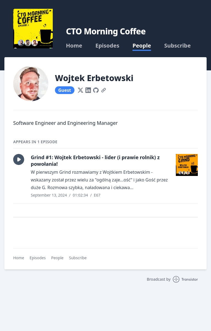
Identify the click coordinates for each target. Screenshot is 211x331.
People (141, 45)
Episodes (107, 45)
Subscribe (177, 45)
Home (74, 45)
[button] (18, 159)
